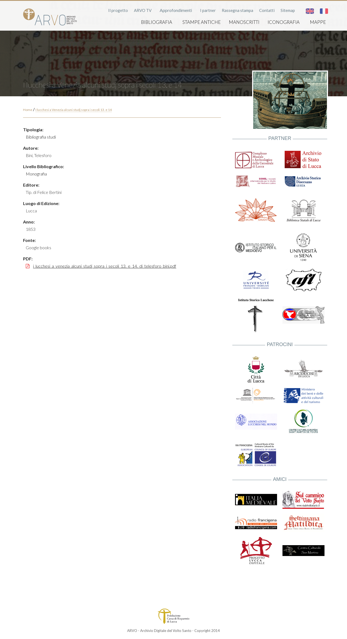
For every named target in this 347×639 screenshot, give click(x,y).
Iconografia (284, 22)
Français (324, 11)
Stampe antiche (201, 22)
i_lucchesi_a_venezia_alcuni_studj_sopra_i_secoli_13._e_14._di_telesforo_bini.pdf (104, 266)
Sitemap (288, 10)
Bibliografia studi (41, 136)
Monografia (36, 173)
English (310, 11)
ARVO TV (143, 10)
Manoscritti (244, 22)
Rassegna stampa (237, 10)
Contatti (267, 10)
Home (27, 110)
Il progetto (118, 10)
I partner (208, 10)
